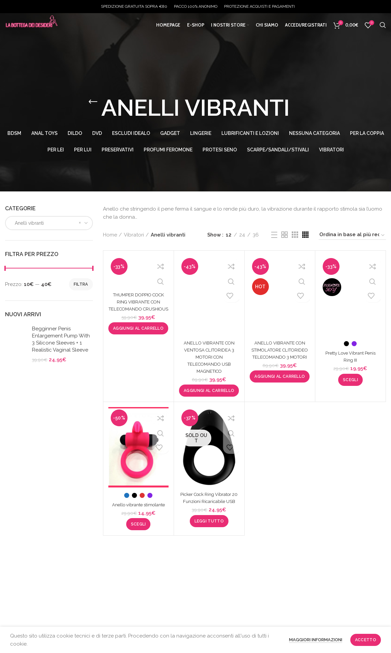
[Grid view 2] (284, 234)
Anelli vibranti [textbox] (27, 223)
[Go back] (92, 102)
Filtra (81, 284)
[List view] (274, 235)
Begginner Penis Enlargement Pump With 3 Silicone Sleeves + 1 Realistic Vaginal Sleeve (61, 339)
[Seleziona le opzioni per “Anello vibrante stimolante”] (138, 531)
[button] (138, 335)
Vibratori (134, 235)
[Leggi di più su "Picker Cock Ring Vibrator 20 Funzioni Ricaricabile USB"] (209, 528)
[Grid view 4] (305, 234)
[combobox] (49, 223)
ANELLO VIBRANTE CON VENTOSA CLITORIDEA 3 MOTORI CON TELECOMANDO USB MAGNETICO (209, 357)
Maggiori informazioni (315, 639)
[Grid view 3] (295, 234)
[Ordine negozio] (352, 235)
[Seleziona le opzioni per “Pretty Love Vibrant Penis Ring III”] (350, 380)
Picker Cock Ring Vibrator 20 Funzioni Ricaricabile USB (209, 501)
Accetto (365, 640)
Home (110, 235)
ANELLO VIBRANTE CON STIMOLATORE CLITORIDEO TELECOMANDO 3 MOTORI (280, 357)
